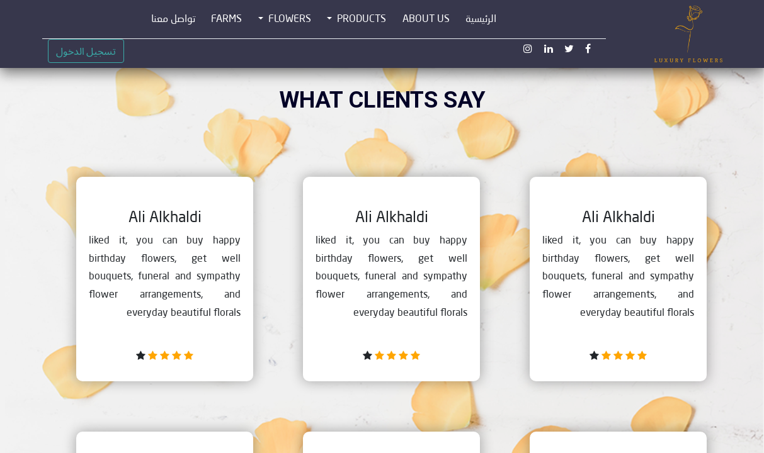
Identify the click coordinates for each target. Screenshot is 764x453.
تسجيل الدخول (86, 51)
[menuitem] (480, 19)
